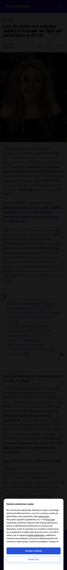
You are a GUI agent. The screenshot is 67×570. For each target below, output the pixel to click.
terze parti (50, 519)
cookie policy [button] (43, 516)
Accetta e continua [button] (33, 551)
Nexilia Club (33, 559)
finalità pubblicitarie (36, 535)
